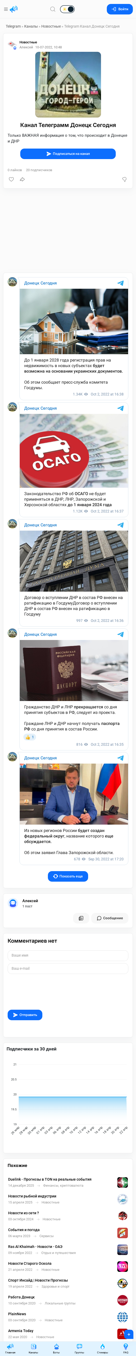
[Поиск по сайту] (53, 9)
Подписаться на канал (68, 153)
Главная (10, 1348)
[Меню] (6, 9)
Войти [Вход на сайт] (119, 9)
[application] (68, 1100)
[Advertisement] (68, 230)
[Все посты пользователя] (81, 918)
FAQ (125, 1348)
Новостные (51, 26)
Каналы (31, 26)
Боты (56, 1348)
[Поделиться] (22, 179)
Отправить (25, 1015)
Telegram (13, 26)
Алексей (30, 900)
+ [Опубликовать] (125, 1332)
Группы (79, 1348)
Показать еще (68, 876)
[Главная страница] (14, 9)
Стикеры (102, 1348)
